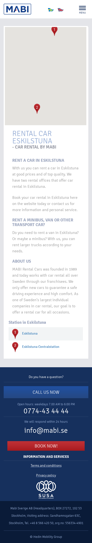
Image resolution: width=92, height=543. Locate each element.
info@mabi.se (46, 430)
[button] (54, 31)
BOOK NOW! (46, 446)
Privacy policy (46, 475)
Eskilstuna (30, 334)
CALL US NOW (46, 392)
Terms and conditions (46, 465)
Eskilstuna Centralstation (40, 347)
